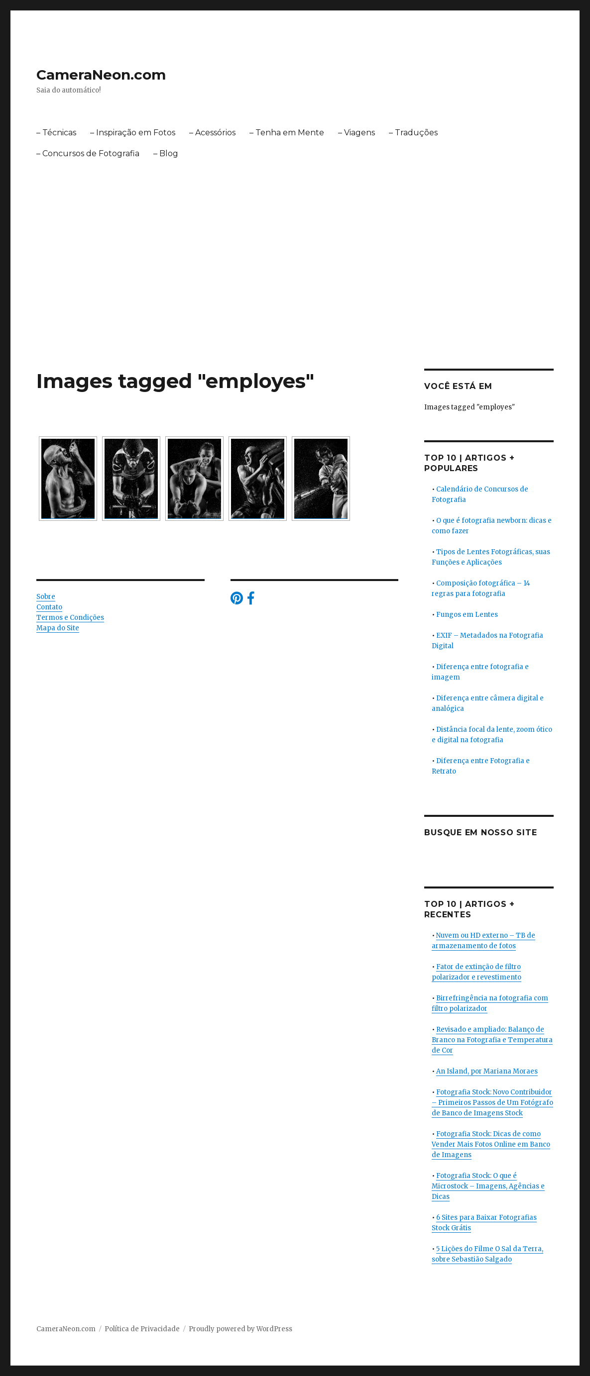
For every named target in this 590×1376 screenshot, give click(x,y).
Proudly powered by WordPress (240, 1329)
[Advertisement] (297, 295)
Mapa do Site (57, 628)
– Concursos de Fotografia (87, 153)
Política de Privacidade (142, 1329)
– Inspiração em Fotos (132, 132)
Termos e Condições (70, 617)
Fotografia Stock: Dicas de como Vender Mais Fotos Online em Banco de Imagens (491, 1144)
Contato (49, 607)
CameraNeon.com (101, 74)
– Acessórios (212, 132)
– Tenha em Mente (286, 132)
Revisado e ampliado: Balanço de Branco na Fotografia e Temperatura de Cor (492, 1040)
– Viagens (356, 132)
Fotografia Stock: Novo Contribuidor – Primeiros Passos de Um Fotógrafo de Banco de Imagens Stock (492, 1102)
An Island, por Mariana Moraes (487, 1071)
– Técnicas (56, 132)
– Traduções (413, 132)
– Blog (165, 153)
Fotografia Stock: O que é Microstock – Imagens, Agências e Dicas (488, 1186)
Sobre (45, 596)
